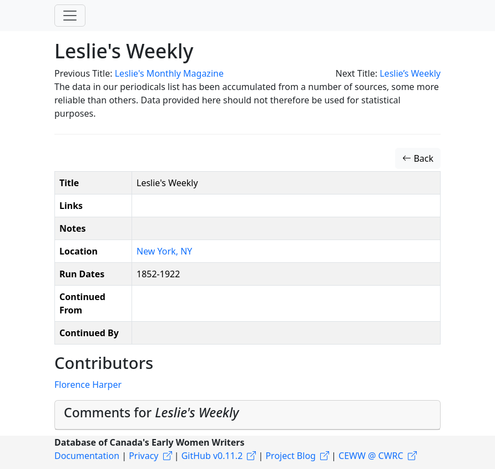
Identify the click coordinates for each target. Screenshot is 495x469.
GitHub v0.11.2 (212, 456)
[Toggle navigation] (69, 15)
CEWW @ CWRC (371, 456)
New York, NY (164, 251)
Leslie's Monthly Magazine (169, 73)
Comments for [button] (151, 412)
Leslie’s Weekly (410, 73)
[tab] (247, 415)
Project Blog (290, 456)
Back (417, 158)
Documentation (86, 456)
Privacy (143, 456)
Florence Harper (88, 384)
